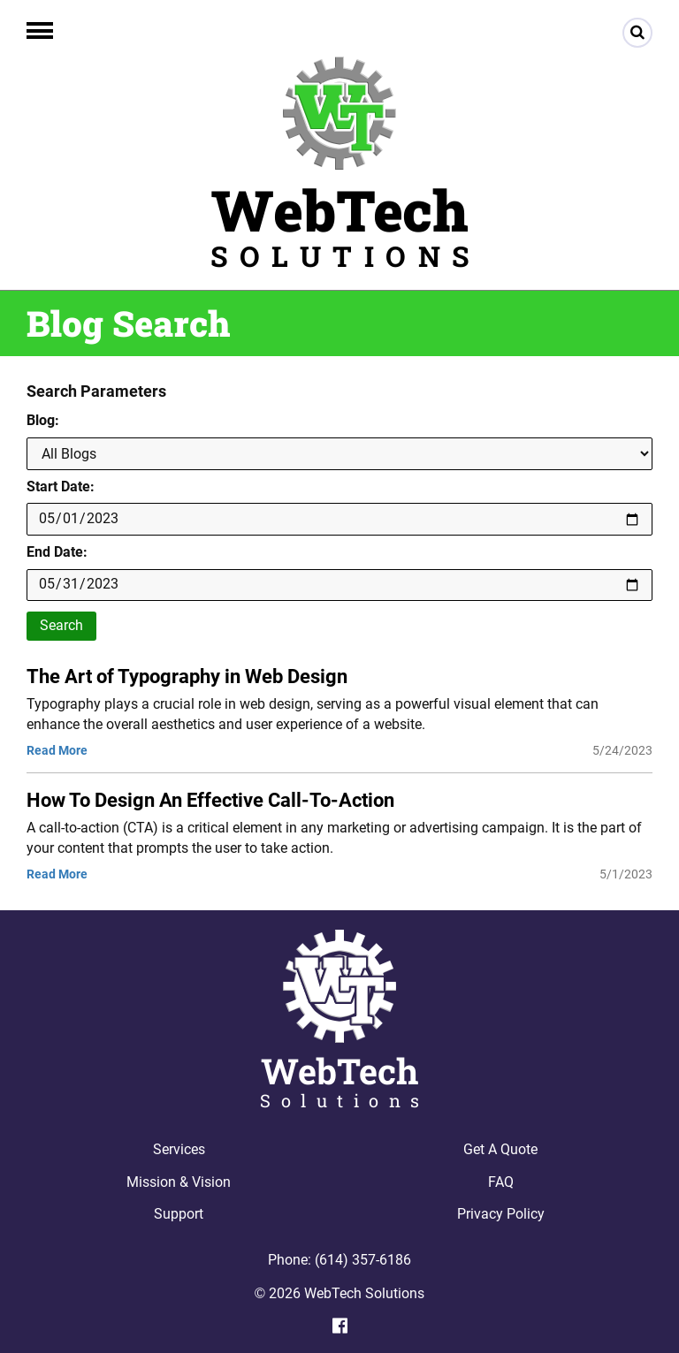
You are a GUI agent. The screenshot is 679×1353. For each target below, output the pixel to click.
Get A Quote (500, 1149)
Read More (57, 750)
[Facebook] (339, 1325)
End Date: (57, 551)
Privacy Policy (501, 1213)
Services (179, 1149)
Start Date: (61, 486)
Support (178, 1213)
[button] (40, 30)
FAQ (501, 1182)
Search (61, 625)
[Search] (637, 33)
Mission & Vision (178, 1182)
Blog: (43, 420)
